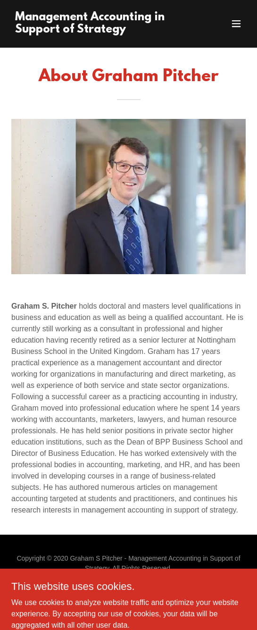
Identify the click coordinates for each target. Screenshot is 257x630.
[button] (236, 23)
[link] (93, 30)
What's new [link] (128, 594)
